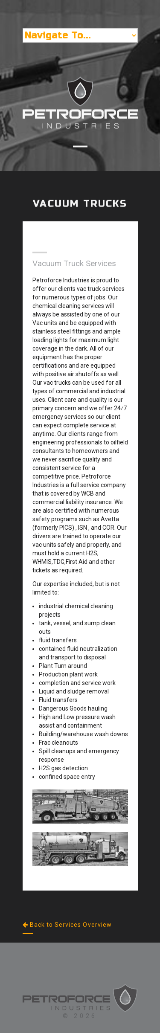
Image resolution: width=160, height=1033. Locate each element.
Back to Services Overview (67, 925)
